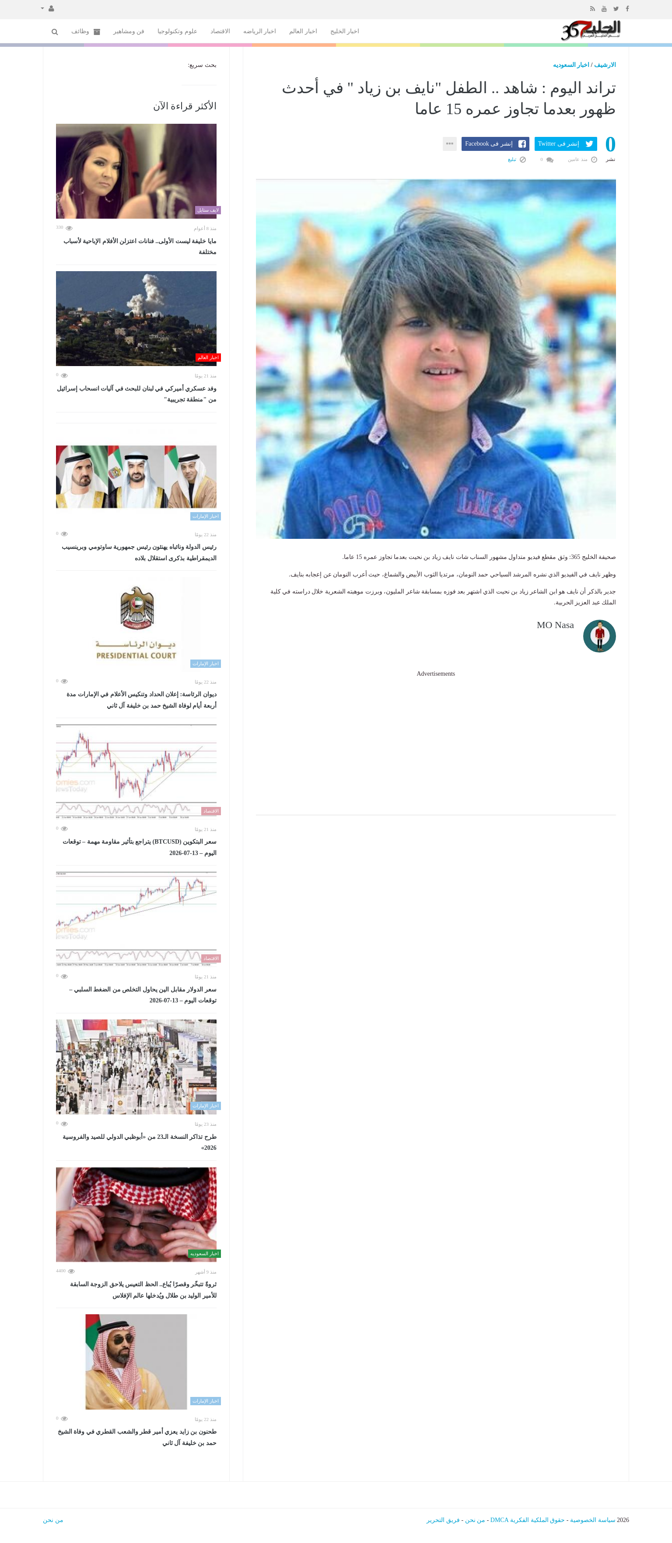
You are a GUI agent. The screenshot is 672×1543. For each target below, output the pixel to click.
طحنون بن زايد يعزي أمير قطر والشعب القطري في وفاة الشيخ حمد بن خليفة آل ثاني (137, 1437)
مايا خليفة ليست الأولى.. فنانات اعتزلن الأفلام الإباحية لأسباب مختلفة (140, 247)
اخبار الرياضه (259, 31)
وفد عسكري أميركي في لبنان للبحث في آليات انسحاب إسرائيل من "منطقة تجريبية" (137, 394)
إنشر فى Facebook (488, 143)
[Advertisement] (436, 740)
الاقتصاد (220, 31)
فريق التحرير (443, 1520)
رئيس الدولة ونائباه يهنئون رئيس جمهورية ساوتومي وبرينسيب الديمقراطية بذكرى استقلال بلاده (139, 553)
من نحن (475, 1520)
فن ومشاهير (129, 31)
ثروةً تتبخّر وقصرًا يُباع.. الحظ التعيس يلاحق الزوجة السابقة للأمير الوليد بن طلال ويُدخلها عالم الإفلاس (143, 1290)
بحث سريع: (202, 65)
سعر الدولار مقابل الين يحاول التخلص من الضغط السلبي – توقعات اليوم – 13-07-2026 (143, 995)
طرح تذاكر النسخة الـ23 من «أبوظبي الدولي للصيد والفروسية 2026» (140, 1143)
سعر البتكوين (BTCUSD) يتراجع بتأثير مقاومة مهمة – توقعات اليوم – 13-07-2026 (140, 847)
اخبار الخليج (345, 31)
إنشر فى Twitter (558, 143)
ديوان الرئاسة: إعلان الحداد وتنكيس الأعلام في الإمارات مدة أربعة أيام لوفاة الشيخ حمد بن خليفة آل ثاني (141, 700)
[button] (47, 8)
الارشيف (605, 65)
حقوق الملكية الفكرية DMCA (527, 1520)
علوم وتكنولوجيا (177, 31)
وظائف (85, 31)
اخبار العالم (303, 31)
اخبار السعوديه (571, 65)
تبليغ (517, 159)
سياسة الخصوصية (593, 1520)
